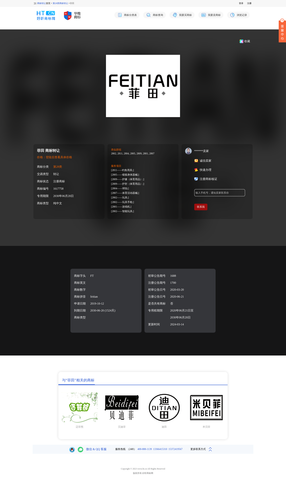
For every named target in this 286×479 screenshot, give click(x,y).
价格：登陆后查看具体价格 (54, 157)
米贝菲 (206, 426)
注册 (249, 3)
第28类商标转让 (60, 3)
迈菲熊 (79, 426)
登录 (241, 3)
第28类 (57, 166)
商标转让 (41, 3)
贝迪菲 (122, 426)
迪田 (164, 426)
